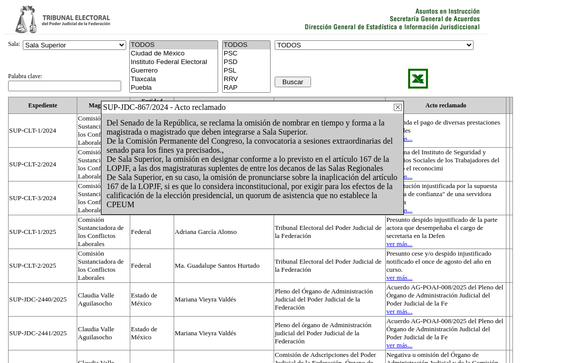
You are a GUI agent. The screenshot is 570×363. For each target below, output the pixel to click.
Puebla (174, 88)
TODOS (246, 45)
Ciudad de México (174, 53)
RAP (246, 88)
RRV (246, 79)
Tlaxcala (174, 79)
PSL (246, 71)
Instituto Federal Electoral (174, 62)
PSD (246, 62)
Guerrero (174, 71)
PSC (246, 53)
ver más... (399, 244)
